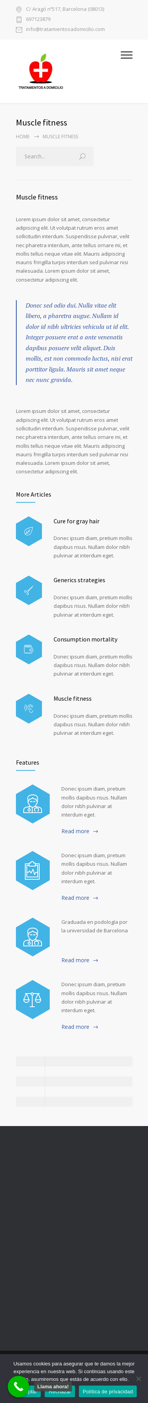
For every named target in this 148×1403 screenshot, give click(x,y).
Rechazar (60, 1391)
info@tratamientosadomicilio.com (65, 30)
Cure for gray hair (76, 521)
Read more (75, 831)
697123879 (38, 19)
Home (23, 136)
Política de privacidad (108, 1391)
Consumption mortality (85, 639)
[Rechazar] (138, 1378)
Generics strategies (79, 580)
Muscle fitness (37, 197)
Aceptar (28, 1391)
